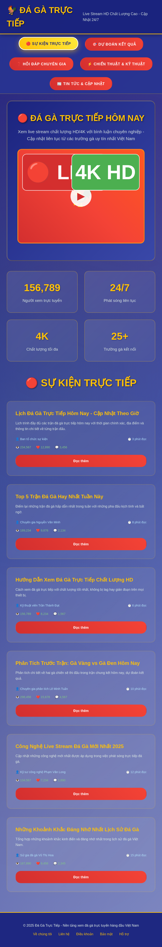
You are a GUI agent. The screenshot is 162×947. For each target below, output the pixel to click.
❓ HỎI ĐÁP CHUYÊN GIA (41, 64)
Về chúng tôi (42, 934)
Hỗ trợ (124, 934)
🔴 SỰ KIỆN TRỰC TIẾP (48, 44)
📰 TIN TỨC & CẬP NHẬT (81, 84)
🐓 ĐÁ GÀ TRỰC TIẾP (40, 16)
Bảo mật (106, 934)
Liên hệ (64, 934)
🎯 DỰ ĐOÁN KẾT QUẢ (114, 44)
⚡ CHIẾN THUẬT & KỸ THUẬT (116, 64)
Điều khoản (84, 934)
